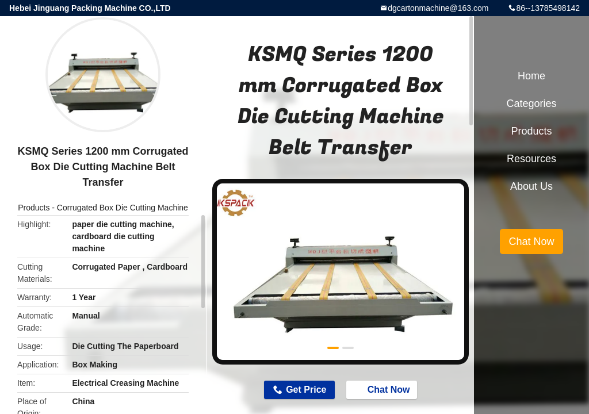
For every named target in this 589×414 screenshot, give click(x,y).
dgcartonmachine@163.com (438, 8)
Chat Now (383, 389)
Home (531, 76)
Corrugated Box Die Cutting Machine (122, 207)
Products (33, 207)
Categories (531, 103)
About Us (531, 186)
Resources (531, 158)
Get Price (306, 389)
